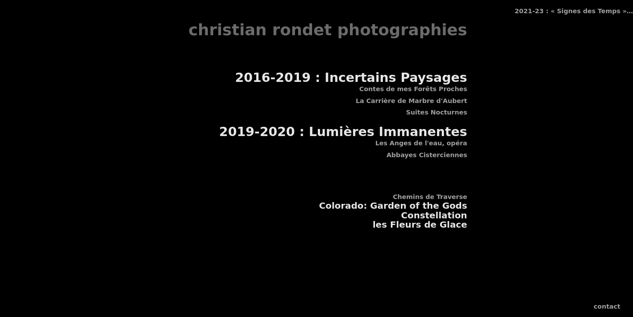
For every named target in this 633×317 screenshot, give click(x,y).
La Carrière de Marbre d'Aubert (411, 100)
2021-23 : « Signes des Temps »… (574, 11)
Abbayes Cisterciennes (426, 154)
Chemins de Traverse (430, 196)
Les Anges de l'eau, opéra (421, 143)
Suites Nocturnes (436, 112)
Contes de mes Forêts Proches (413, 88)
